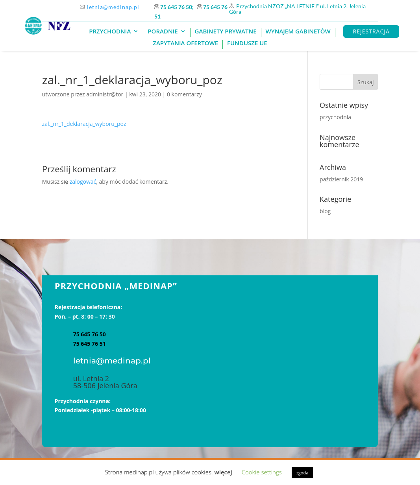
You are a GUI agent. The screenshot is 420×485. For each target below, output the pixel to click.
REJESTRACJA (371, 31)
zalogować (83, 181)
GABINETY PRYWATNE (226, 31)
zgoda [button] (302, 473)
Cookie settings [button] (262, 472)
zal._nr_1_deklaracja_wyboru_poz (84, 123)
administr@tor (104, 94)
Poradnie (163, 31)
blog (325, 211)
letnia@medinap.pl (113, 7)
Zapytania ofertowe (185, 43)
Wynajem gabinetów (298, 31)
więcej (223, 472)
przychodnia (335, 117)
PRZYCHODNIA (110, 31)
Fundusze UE (247, 43)
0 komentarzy (184, 94)
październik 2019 (341, 179)
